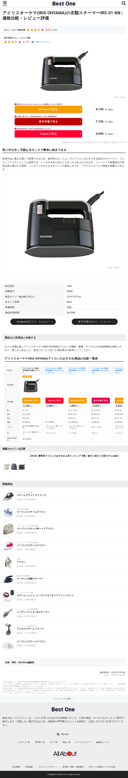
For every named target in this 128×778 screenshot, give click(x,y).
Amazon (123, 97)
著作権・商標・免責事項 (73, 767)
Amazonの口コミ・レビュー (33, 321)
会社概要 (16, 767)
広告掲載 (29, 767)
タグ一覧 (54, 742)
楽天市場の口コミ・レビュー (94, 321)
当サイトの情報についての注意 (102, 767)
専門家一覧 (40, 742)
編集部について (103, 742)
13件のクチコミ (40, 42)
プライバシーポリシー (47, 767)
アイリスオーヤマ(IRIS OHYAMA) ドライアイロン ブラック (54, 370)
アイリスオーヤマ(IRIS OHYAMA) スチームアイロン (77, 370)
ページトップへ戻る (62, 699)
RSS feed (65, 734)
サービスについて (83, 742)
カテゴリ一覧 (24, 742)
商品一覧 (66, 742)
